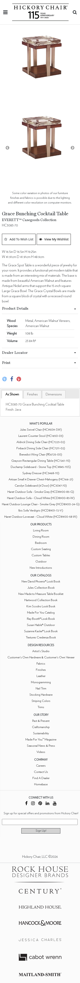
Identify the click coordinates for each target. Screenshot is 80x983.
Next (72, 148)
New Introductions (41, 567)
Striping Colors (41, 701)
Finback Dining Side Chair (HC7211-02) (40, 448)
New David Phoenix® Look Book (41, 581)
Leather (40, 676)
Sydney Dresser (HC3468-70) (40, 473)
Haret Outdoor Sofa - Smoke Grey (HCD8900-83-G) (40, 491)
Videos (40, 752)
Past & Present (40, 720)
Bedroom (41, 542)
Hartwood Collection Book (40, 600)
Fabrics (40, 663)
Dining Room (41, 536)
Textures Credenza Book (41, 637)
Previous (7, 148)
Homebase (41, 784)
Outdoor (41, 561)
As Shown (12, 394)
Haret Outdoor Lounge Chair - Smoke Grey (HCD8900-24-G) (41, 504)
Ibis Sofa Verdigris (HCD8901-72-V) (40, 510)
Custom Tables (41, 555)
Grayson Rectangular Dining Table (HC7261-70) (40, 460)
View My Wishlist (54, 239)
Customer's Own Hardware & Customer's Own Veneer (40, 657)
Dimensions (54, 394)
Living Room (41, 530)
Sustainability (41, 733)
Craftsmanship (41, 727)
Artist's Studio (40, 651)
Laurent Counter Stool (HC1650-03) (40, 435)
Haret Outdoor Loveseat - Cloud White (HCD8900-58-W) (40, 516)
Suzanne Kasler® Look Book (41, 631)
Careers (41, 765)
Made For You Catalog (41, 612)
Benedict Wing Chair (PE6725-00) (40, 454)
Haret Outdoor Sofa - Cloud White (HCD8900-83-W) (41, 498)
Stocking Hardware (40, 694)
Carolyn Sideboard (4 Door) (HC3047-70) (41, 485)
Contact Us (41, 771)
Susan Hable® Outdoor (41, 625)
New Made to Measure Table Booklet (40, 594)
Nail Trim (41, 688)
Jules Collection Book (41, 587)
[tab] (12, 394)
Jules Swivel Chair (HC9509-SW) (41, 429)
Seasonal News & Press (41, 745)
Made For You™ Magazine (40, 739)
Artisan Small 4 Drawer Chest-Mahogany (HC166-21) (41, 479)
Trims (41, 707)
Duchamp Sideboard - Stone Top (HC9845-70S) (41, 467)
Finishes (32, 394)
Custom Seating (41, 549)
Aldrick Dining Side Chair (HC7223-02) (40, 442)
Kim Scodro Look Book (40, 606)
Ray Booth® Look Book (41, 618)
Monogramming (41, 682)
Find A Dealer (40, 778)
